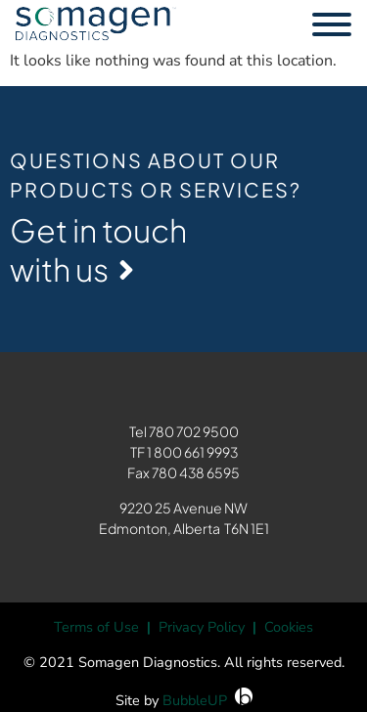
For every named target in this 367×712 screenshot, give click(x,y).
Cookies (288, 627)
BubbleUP (194, 700)
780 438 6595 (196, 472)
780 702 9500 (194, 431)
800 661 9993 (196, 452)
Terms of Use (96, 627)
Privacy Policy (202, 627)
